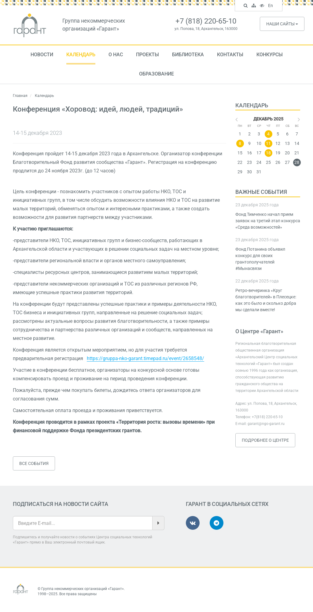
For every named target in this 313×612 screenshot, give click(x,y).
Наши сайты (282, 23)
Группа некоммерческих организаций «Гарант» (82, 589)
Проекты (147, 54)
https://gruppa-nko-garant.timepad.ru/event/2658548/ (145, 358)
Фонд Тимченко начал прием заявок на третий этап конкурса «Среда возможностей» (267, 221)
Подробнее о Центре (265, 440)
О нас (116, 54)
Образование (156, 74)
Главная (20, 96)
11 (268, 143)
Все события (34, 463)
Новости (42, 54)
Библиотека (188, 54)
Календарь (80, 54)
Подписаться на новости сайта (60, 504)
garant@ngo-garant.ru (266, 424)
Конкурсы (269, 54)
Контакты (230, 54)
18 (268, 152)
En (271, 6)
